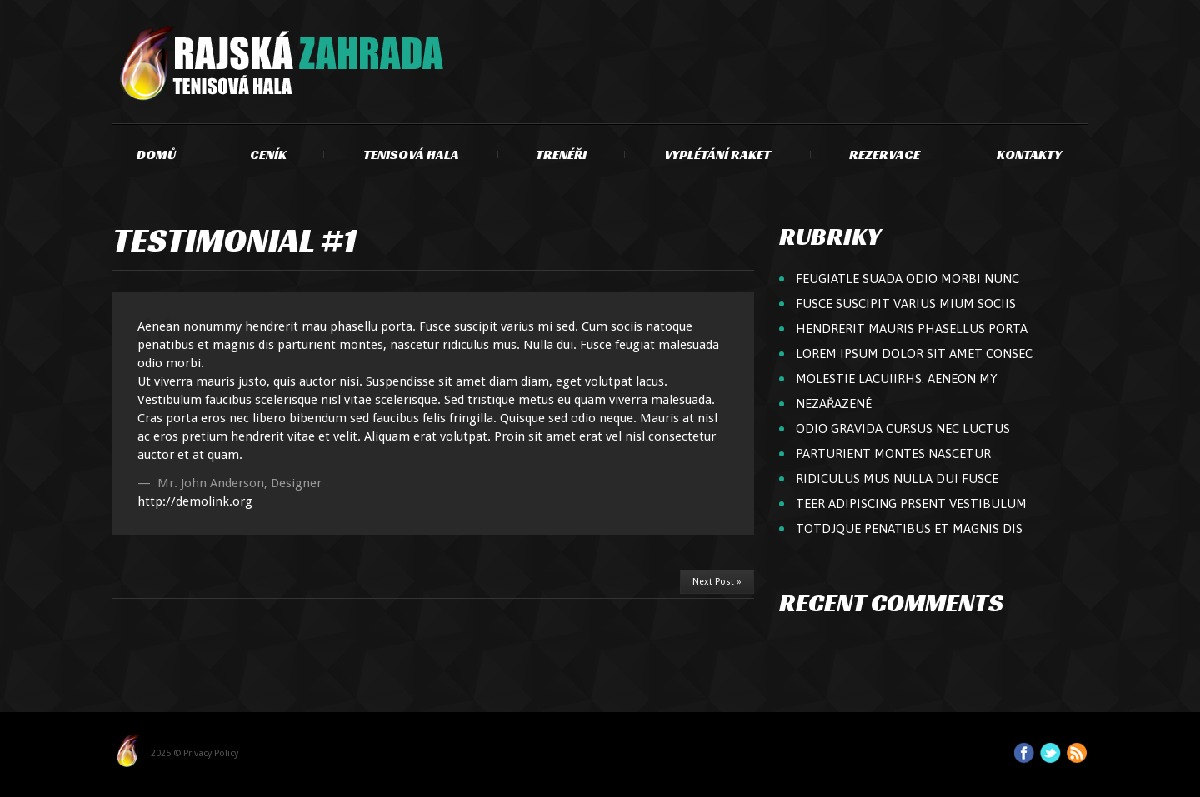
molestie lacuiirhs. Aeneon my (897, 378)
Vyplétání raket (717, 154)
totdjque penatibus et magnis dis (909, 528)
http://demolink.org (195, 501)
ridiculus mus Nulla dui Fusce (897, 478)
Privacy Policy (210, 753)
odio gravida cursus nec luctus (903, 428)
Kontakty (1029, 154)
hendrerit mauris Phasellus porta (912, 328)
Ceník (268, 154)
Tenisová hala (411, 154)
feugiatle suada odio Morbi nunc (907, 278)
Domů (156, 154)
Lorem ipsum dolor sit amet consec (914, 353)
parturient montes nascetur (893, 453)
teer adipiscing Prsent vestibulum (911, 503)
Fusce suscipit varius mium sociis (906, 303)
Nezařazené (834, 403)
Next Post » (717, 581)
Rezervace (884, 154)
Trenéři (561, 154)
